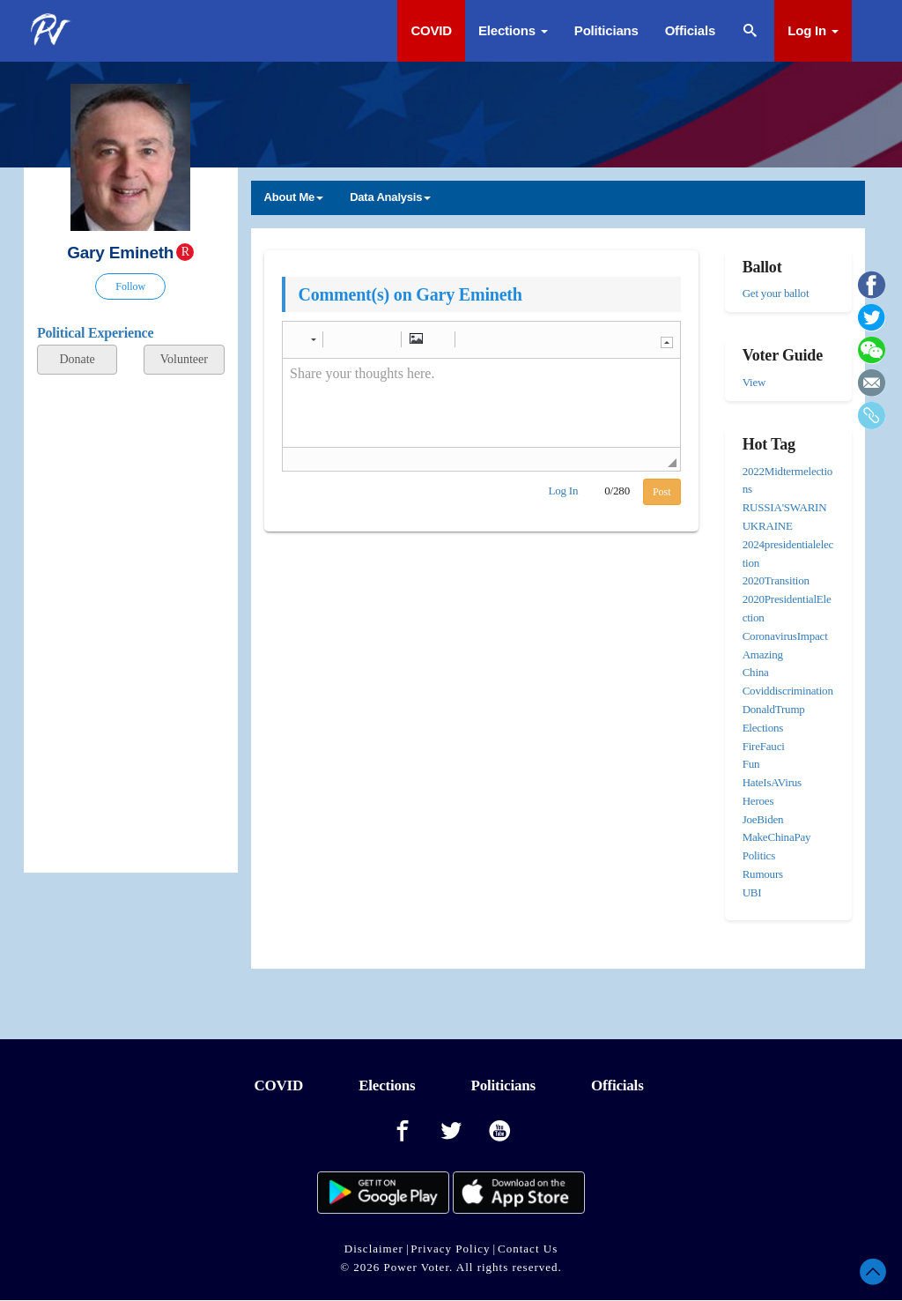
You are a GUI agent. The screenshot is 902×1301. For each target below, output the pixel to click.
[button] (305, 339)
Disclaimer (373, 1248)
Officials (690, 30)
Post (662, 492)
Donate (76, 359)
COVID (431, 30)
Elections (513, 30)
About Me (294, 197)
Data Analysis (390, 197)
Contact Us (528, 1248)
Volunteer (184, 359)
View (754, 382)
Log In (813, 30)
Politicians (606, 30)
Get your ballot (776, 293)
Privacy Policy (450, 1248)
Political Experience (95, 332)
